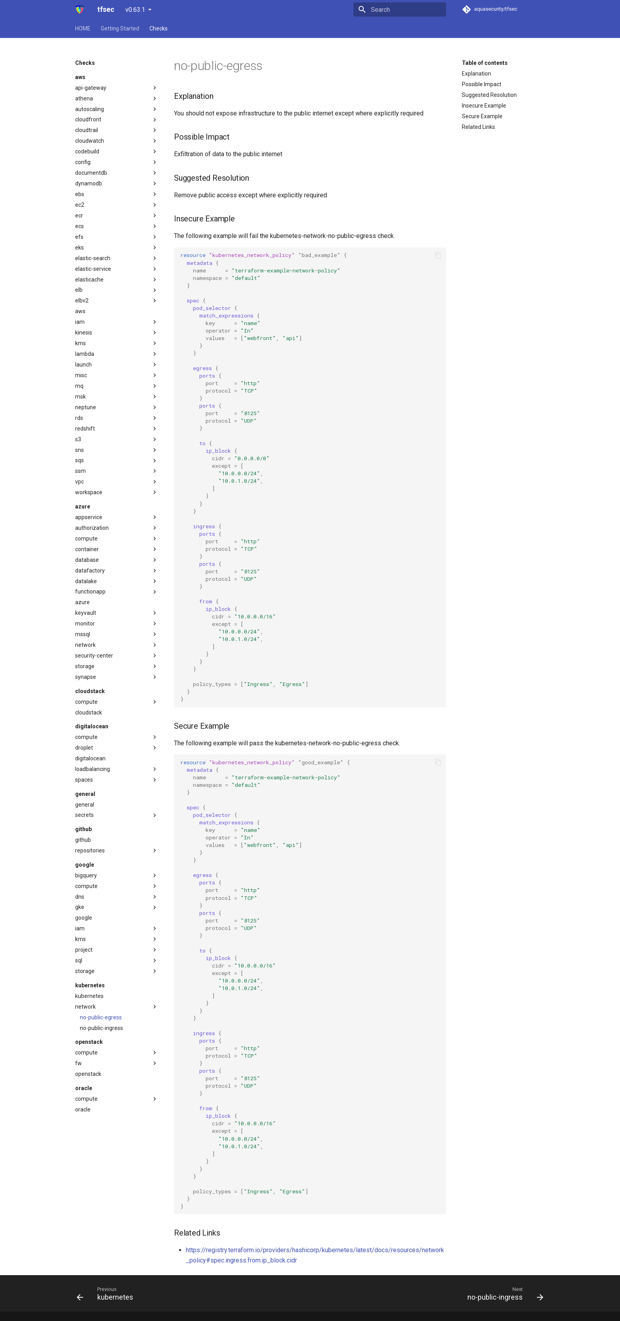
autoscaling (116, 109)
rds (116, 417)
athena (116, 98)
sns (116, 450)
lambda (116, 353)
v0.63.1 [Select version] (135, 9)
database (116, 559)
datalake (116, 581)
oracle (83, 1109)
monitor (116, 623)
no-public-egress (101, 1017)
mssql (116, 634)
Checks (158, 28)
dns (116, 896)
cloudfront (116, 119)
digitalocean (90, 758)
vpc (116, 481)
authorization (116, 527)
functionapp (116, 591)
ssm (116, 470)
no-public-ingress (101, 1028)
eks (116, 247)
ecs (116, 226)
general (84, 804)
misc (116, 375)
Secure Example (482, 116)
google (83, 918)
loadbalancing (116, 769)
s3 (116, 439)
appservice (116, 517)
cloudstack (88, 712)
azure (82, 602)
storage (116, 666)
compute (116, 538)
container (116, 549)
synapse (116, 676)
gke (116, 907)
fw (116, 1063)
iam (116, 321)
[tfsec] (80, 9)
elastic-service (116, 268)
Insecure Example (484, 105)
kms (116, 343)
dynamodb (116, 183)
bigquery (116, 875)
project (116, 949)
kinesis (116, 332)
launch (116, 364)
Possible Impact (481, 84)
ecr (116, 215)
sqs (116, 460)
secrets (116, 815)
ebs (116, 194)
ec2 (116, 204)
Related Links (478, 127)
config (116, 162)
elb (116, 290)
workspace (116, 492)
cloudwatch (116, 140)
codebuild (116, 151)
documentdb (116, 172)
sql (116, 960)
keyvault (116, 612)
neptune (116, 407)
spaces (116, 779)
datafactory (116, 570)
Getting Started (120, 28)
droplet (116, 747)
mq (116, 385)
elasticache (116, 279)
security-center (116, 655)
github (83, 840)
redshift (116, 428)
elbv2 (116, 300)
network (116, 644)
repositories (116, 850)
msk (116, 396)
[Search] (399, 9)
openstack (88, 1074)
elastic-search (116, 258)
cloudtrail (116, 130)
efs (116, 236)
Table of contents (485, 63)
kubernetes (89, 996)
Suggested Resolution (489, 95)
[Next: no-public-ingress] (503, 1293)
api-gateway (116, 87)
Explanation (476, 73)
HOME (83, 28)
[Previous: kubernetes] (107, 1293)
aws (80, 311)
